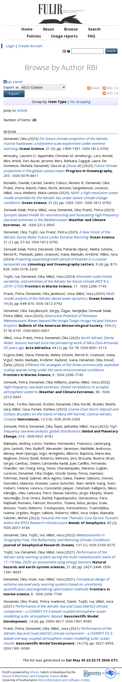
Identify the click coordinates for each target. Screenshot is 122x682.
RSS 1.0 (113, 88)
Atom (96, 88)
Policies (34, 36)
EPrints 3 (35, 672)
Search (94, 29)
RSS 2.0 (113, 93)
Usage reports (64, 36)
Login (10, 45)
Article (22, 110)
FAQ (91, 36)
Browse (71, 29)
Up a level (14, 81)
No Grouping (80, 101)
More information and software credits (64, 680)
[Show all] (74, 165)
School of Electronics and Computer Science (31, 676)
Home (27, 29)
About (48, 29)
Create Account (30, 45)
